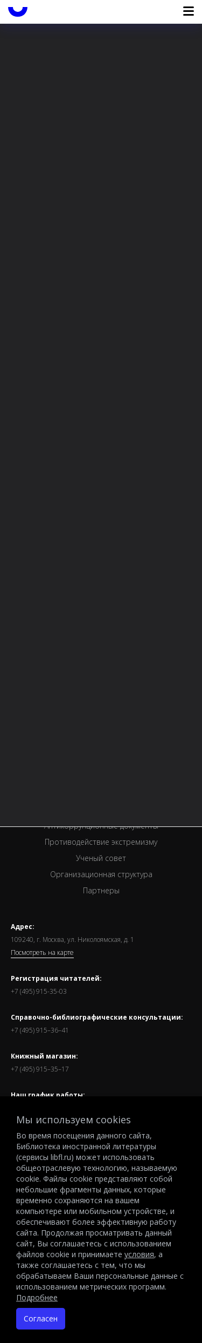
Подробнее (37, 1297)
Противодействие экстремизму (101, 842)
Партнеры (101, 890)
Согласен (41, 1318)
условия (139, 1254)
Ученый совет (101, 858)
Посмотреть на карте (42, 952)
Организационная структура (101, 874)
